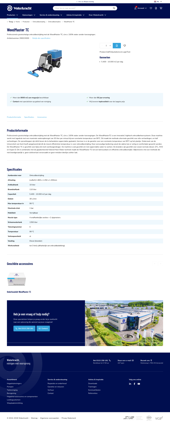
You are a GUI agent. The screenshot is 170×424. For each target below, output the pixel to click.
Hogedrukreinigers (14, 383)
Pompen (10, 387)
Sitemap (34, 418)
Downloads (92, 383)
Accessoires (42, 117)
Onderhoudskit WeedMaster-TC (19, 292)
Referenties (92, 393)
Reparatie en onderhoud (57, 383)
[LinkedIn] (130, 384)
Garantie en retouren (56, 387)
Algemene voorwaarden (49, 418)
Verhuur (51, 390)
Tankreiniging (12, 390)
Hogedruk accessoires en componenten (22, 396)
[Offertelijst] (156, 8)
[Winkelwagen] (161, 8)
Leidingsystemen (13, 400)
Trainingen (92, 387)
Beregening (11, 393)
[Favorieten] (151, 8)
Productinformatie (14, 117)
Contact (51, 393)
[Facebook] (134, 384)
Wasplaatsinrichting (15, 403)
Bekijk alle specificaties (41, 38)
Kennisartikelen (94, 390)
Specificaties (29, 117)
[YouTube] (139, 384)
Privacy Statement (69, 418)
